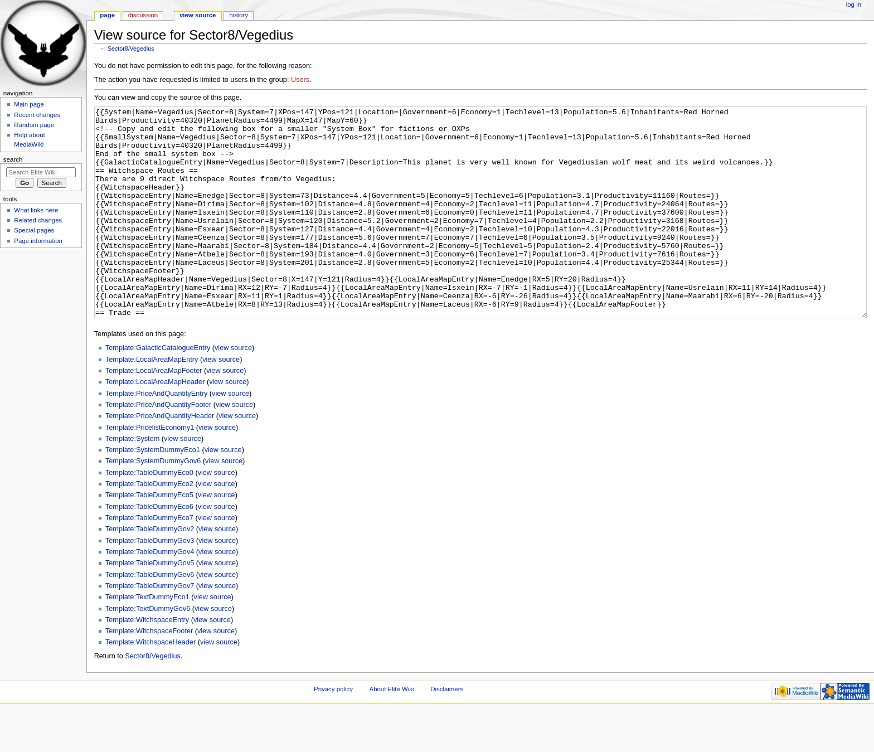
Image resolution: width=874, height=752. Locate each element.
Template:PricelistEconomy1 (149, 469)
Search (13, 159)
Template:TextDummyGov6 (147, 650)
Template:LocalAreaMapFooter (153, 412)
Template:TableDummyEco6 (149, 548)
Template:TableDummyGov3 (149, 582)
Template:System (132, 480)
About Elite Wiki (392, 730)
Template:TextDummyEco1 (147, 639)
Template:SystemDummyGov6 (153, 503)
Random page (34, 125)
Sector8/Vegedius (131, 48)
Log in (853, 4)
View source (197, 15)
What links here (36, 210)
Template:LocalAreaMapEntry (151, 401)
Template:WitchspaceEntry (147, 662)
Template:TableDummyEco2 (149, 526)
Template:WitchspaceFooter (149, 673)
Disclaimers (446, 730)
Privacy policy (333, 730)
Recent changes (37, 114)
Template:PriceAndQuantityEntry (156, 435)
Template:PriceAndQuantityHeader (159, 458)
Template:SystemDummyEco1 (152, 492)
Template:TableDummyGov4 (149, 594)
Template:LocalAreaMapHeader (155, 424)
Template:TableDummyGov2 (149, 571)
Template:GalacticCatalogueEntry (157, 390)
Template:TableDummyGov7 (149, 628)
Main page (29, 104)
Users (300, 80)
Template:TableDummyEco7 (149, 560)
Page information (38, 240)
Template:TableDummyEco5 (149, 537)
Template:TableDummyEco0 (149, 514)
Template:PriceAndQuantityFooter (158, 446)
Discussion (143, 15)
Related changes (38, 220)
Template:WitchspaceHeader (150, 684)
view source (233, 390)
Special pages (34, 230)
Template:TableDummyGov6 (149, 616)
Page (107, 15)
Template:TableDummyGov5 (149, 605)
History (238, 15)
